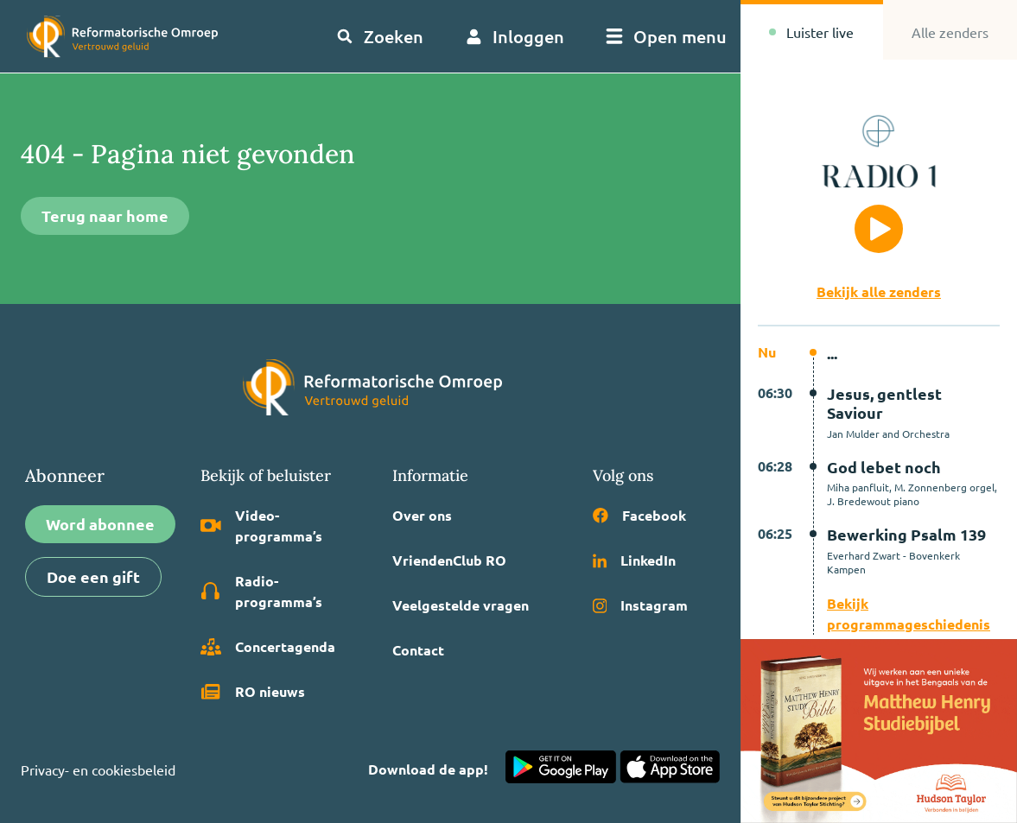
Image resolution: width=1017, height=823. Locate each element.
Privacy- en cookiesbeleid (98, 769)
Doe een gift (93, 576)
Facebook (639, 515)
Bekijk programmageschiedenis (908, 613)
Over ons (422, 515)
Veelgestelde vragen (460, 605)
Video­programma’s (261, 525)
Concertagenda (267, 646)
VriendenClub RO (449, 560)
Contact (418, 650)
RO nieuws (252, 691)
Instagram (641, 605)
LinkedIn (634, 560)
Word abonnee (100, 524)
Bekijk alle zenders (879, 291)
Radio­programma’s (261, 591)
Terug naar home (104, 215)
